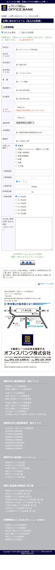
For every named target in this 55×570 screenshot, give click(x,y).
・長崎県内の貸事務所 (13, 443)
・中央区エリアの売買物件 (15, 534)
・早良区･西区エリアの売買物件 (17, 537)
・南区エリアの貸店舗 (13, 477)
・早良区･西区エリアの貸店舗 (16, 474)
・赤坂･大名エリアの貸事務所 (16, 402)
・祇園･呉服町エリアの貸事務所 (17, 395)
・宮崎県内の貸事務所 (13, 446)
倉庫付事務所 (22, 156)
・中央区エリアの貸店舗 (14, 471)
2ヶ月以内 (20, 196)
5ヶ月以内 (20, 207)
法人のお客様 (8, 32)
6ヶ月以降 (20, 213)
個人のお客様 (26, 32)
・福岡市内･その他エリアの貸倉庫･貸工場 (21, 508)
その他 (19, 166)
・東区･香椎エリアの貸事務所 (16, 415)
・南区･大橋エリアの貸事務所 (16, 412)
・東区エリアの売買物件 (14, 543)
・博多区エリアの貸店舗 (14, 469)
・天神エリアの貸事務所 (14, 399)
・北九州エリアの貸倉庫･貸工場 (17, 514)
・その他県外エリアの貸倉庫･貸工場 (19, 517)
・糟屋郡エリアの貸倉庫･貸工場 (17, 503)
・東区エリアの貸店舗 (13, 480)
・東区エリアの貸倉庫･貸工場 (16, 500)
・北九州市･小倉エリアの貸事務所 (18, 434)
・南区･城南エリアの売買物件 (16, 540)
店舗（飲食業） (23, 152)
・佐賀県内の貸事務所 (13, 452)
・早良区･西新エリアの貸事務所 (17, 409)
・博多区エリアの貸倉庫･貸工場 (17, 497)
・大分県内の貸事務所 (13, 440)
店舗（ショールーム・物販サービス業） (32, 149)
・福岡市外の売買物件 (13, 546)
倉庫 (18, 159)
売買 (18, 162)
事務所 (19, 146)
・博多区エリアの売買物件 (15, 531)
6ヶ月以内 (20, 210)
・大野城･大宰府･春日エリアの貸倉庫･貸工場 (23, 506)
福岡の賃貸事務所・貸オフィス (28, 558)
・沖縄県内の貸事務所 (13, 455)
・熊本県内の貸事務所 (13, 437)
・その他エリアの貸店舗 (14, 483)
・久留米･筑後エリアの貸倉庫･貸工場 (19, 511)
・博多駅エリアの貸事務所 (15, 392)
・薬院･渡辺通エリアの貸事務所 (17, 405)
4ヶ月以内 (20, 203)
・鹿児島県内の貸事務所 (14, 449)
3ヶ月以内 (20, 200)
